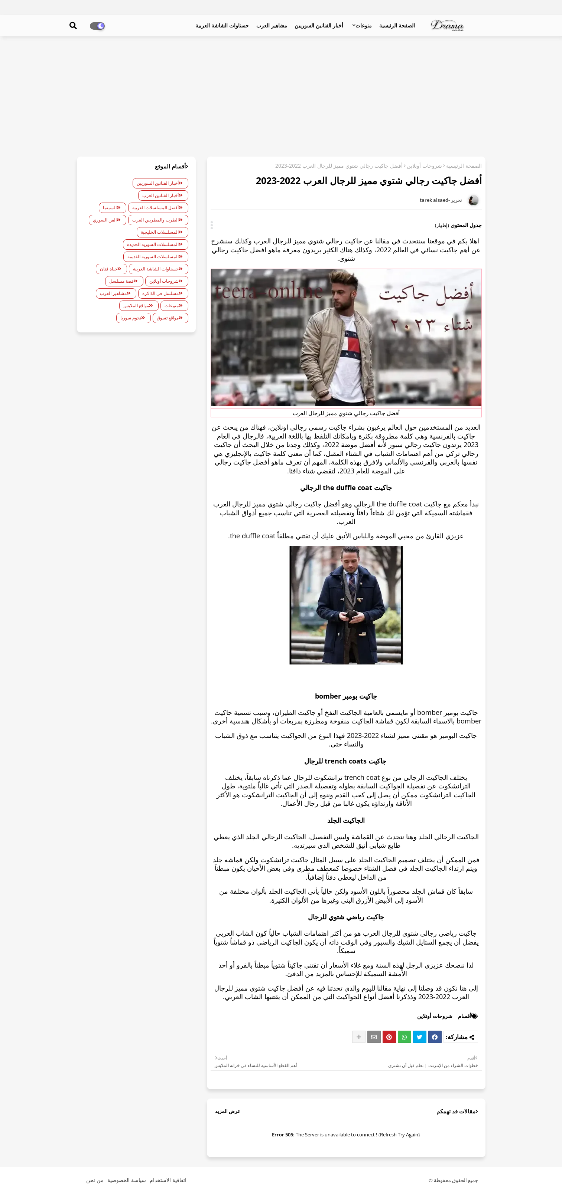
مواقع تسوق (168, 318)
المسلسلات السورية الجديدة (153, 244)
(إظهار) (442, 225)
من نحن (95, 1179)
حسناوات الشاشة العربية (222, 25)
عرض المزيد (227, 1111)
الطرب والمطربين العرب (155, 220)
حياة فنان (108, 269)
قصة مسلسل (121, 281)
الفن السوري (105, 220)
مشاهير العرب (271, 25)
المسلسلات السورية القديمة (153, 256)
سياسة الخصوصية (126, 1179)
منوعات (363, 25)
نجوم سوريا (130, 318)
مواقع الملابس (136, 305)
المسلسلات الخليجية (160, 232)
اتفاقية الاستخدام (168, 1179)
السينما (110, 207)
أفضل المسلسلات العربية (155, 207)
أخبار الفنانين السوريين (319, 25)
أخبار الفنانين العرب (160, 195)
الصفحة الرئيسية (397, 25)
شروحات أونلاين (424, 165)
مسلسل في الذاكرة (160, 293)
